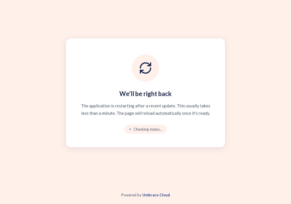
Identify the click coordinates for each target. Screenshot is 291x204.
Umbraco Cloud (156, 195)
